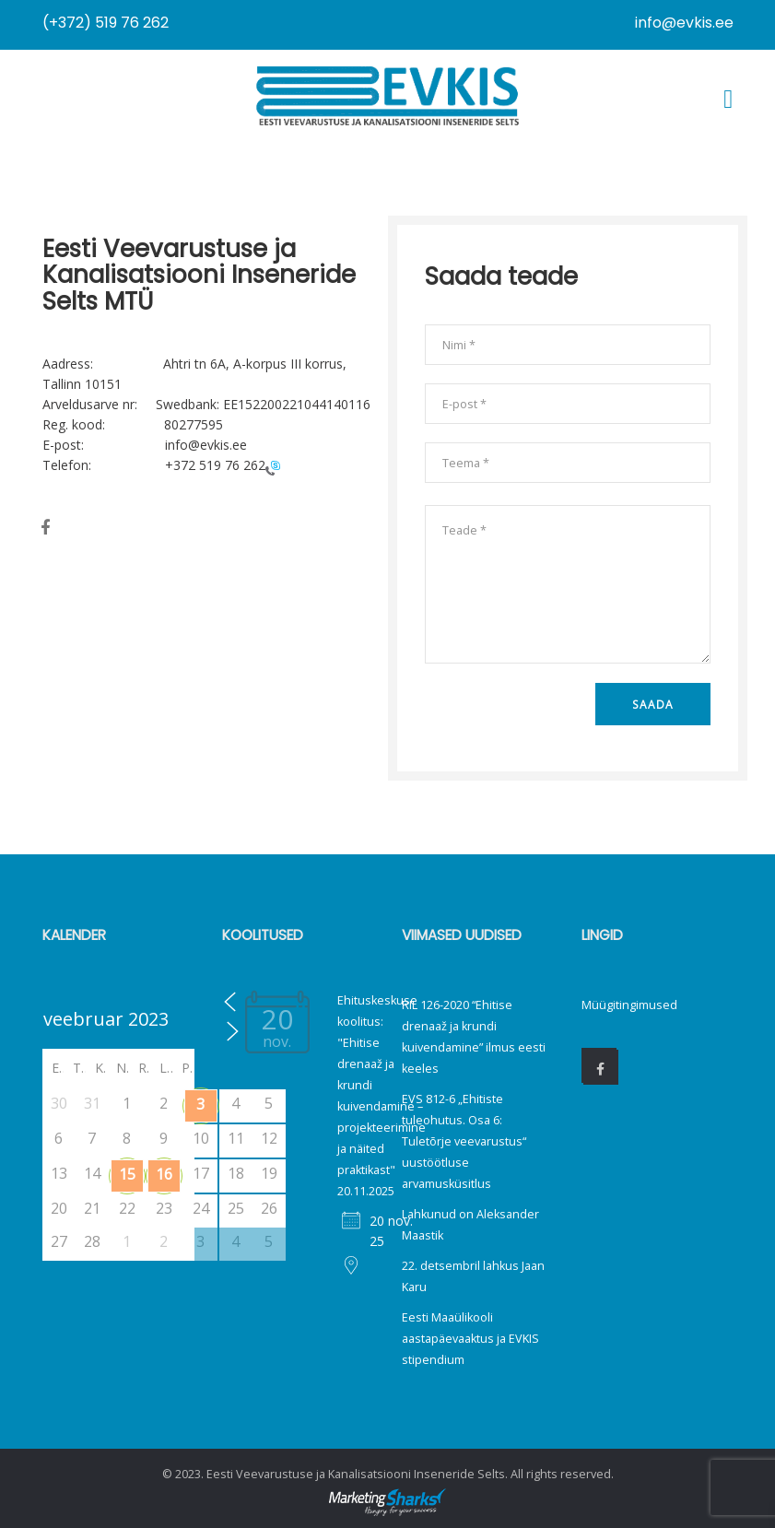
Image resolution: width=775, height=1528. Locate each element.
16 (164, 1174)
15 (127, 1174)
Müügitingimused (629, 1005)
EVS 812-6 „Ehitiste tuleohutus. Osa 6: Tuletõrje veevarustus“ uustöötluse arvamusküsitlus (464, 1141)
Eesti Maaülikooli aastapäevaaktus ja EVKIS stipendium (470, 1339)
